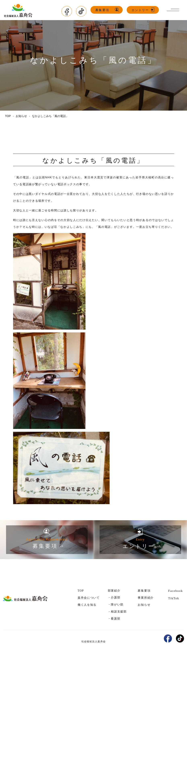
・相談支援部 (117, 611)
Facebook (175, 590)
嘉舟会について (89, 597)
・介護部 (114, 597)
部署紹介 (114, 590)
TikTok (173, 598)
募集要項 (102, 10)
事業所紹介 (145, 597)
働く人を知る (87, 604)
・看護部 (114, 618)
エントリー (140, 10)
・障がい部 (115, 604)
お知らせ (144, 604)
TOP (81, 590)
